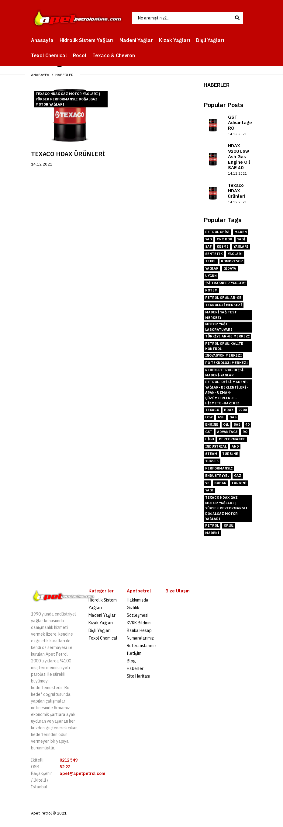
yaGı (209, 490)
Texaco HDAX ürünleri (68, 154)
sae (237, 424)
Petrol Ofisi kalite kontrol (224, 346)
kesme (223, 246)
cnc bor (224, 239)
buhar (220, 483)
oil (226, 424)
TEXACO (212, 410)
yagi (241, 239)
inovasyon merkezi (223, 355)
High (209, 439)
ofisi (228, 525)
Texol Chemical (102, 638)
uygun (211, 276)
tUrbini (239, 483)
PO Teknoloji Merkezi (226, 363)
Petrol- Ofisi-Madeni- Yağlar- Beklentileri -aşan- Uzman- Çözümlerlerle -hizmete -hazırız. (227, 392)
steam (211, 454)
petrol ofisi (217, 232)
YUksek (212, 461)
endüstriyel (217, 475)
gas (233, 417)
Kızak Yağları (100, 623)
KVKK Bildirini (139, 623)
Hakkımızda (137, 600)
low (209, 417)
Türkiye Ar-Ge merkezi (227, 336)
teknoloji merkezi (223, 305)
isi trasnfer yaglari (225, 283)
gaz (237, 475)
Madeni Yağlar (102, 615)
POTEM (211, 290)
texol (210, 261)
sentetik (214, 254)
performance (232, 439)
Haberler (64, 74)
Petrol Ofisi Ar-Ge (223, 297)
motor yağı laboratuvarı (218, 327)
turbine (230, 454)
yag (208, 239)
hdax (228, 410)
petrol (212, 525)
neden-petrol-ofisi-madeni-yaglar (225, 373)
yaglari (235, 254)
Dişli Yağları (99, 630)
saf (208, 246)
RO (245, 432)
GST (208, 432)
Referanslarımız (142, 645)
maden (240, 232)
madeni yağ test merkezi (221, 315)
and (235, 446)
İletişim (134, 653)
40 (247, 424)
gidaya (229, 268)
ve (207, 483)
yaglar (212, 268)
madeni (212, 533)
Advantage (227, 432)
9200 (242, 410)
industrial (216, 446)
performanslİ (219, 468)
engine (211, 424)
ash (221, 417)
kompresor (232, 261)
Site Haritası (138, 676)
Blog (131, 661)
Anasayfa (40, 74)
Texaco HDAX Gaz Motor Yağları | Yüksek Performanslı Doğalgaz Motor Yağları (68, 99)
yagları (241, 246)
